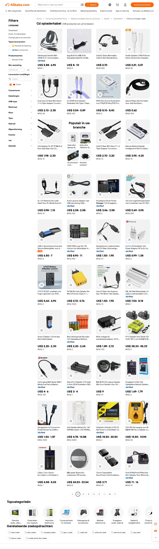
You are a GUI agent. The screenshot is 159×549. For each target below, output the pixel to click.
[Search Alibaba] (58, 4)
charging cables (48, 532)
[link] (155, 523)
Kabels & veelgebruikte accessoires (85, 19)
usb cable (135, 532)
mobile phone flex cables (36, 538)
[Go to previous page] (72, 494)
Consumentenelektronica (56, 19)
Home (39, 19)
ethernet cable (99, 532)
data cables (30, 532)
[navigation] (20, 257)
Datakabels (118, 19)
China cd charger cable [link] (136, 19)
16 (110, 494)
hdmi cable (14, 532)
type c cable (66, 532)
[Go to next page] (115, 494)
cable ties (82, 532)
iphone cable (15, 538)
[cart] (118, 5)
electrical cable (118, 532)
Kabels (106, 19)
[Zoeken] (92, 5)
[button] (82, 4)
